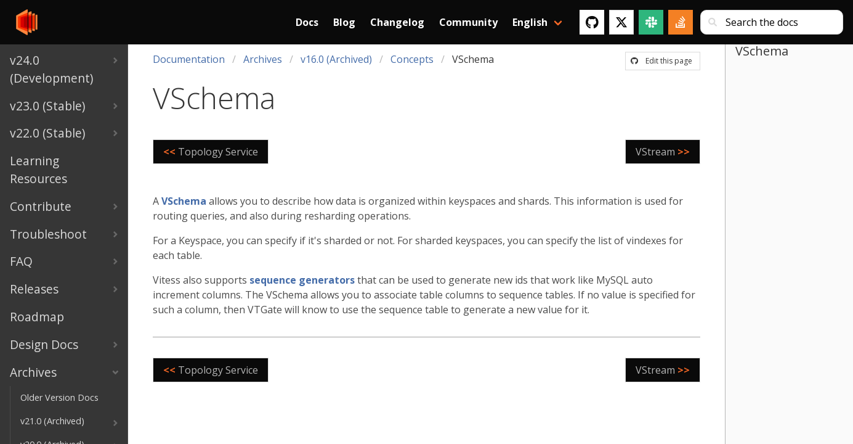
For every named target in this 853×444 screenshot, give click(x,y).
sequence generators (302, 280)
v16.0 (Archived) (336, 59)
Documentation (189, 59)
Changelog (397, 22)
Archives (262, 59)
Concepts (412, 59)
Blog (344, 22)
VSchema (183, 201)
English (530, 22)
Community (468, 22)
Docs (307, 22)
